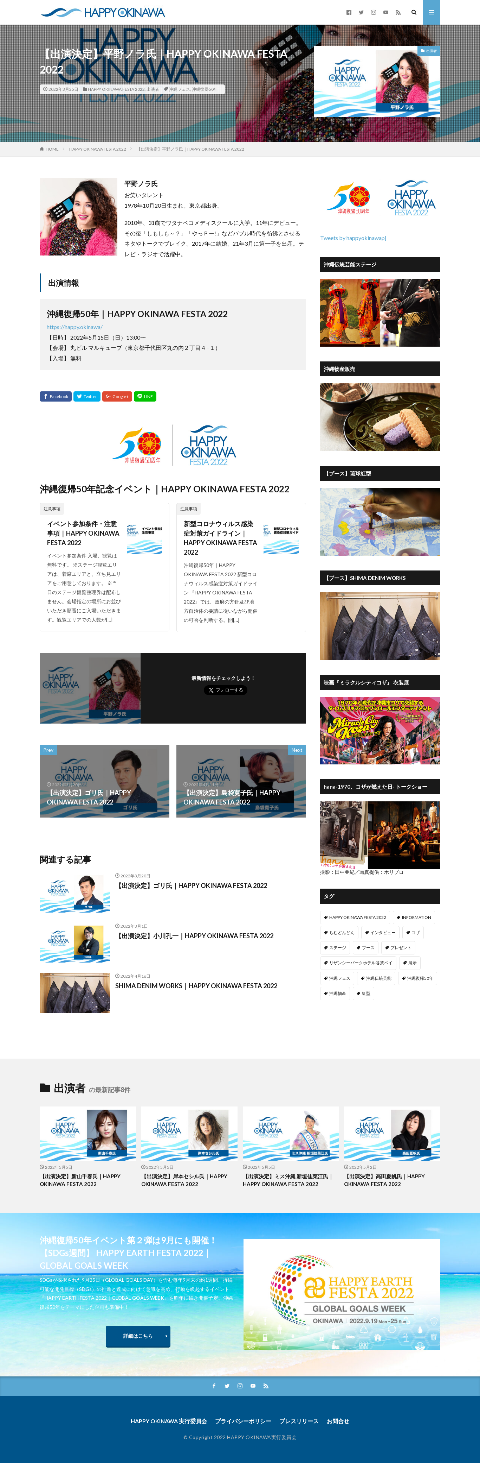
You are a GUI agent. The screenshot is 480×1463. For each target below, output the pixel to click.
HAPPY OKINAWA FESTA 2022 (116, 89)
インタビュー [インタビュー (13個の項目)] (383, 932)
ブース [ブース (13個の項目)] (368, 947)
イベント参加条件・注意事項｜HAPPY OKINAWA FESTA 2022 (83, 533)
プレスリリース (299, 1421)
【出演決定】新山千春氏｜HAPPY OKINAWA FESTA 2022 (80, 1180)
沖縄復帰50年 (205, 89)
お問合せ (338, 1421)
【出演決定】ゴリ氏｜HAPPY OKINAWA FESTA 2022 (191, 885)
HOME (52, 149)
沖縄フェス (179, 89)
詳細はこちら (138, 1336)
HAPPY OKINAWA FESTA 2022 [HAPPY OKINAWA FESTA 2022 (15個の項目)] (357, 917)
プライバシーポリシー (243, 1421)
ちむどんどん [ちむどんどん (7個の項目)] (342, 932)
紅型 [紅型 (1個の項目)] (366, 993)
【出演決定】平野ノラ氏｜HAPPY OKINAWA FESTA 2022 (190, 149)
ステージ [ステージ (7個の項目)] (337, 947)
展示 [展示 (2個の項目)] (412, 962)
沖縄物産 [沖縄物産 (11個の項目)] (337, 993)
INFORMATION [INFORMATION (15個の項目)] (416, 917)
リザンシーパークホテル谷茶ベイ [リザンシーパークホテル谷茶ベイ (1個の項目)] (361, 962)
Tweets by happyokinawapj (353, 237)
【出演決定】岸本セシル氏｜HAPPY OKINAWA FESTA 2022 (184, 1180)
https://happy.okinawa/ (75, 326)
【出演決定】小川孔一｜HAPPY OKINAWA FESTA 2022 (194, 936)
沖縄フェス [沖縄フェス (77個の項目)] (339, 978)
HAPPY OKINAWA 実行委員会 (169, 1421)
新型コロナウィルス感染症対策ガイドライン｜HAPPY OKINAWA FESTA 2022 (220, 538)
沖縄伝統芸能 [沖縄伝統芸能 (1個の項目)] (378, 978)
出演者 (153, 89)
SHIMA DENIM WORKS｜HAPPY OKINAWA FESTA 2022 (196, 986)
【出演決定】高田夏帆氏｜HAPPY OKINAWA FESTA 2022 (384, 1180)
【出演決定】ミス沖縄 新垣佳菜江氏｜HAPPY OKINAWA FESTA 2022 (288, 1180)
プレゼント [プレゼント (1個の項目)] (400, 947)
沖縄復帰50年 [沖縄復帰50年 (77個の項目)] (420, 978)
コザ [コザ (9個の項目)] (415, 932)
